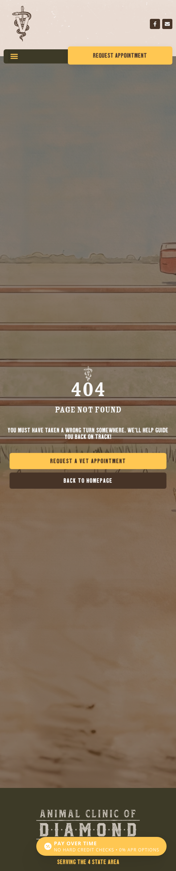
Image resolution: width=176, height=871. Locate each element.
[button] (14, 56)
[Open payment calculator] (101, 846)
